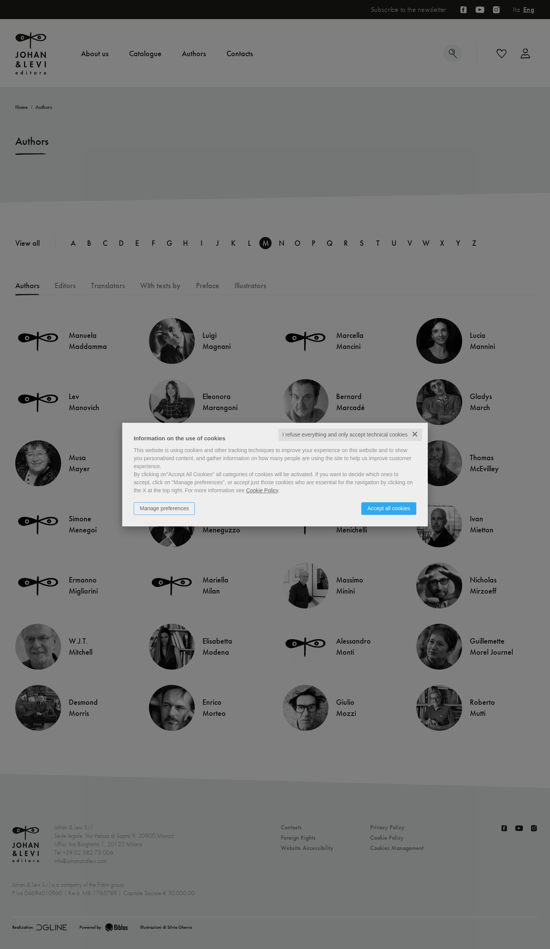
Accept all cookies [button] (388, 508)
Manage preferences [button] (164, 508)
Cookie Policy (262, 490)
